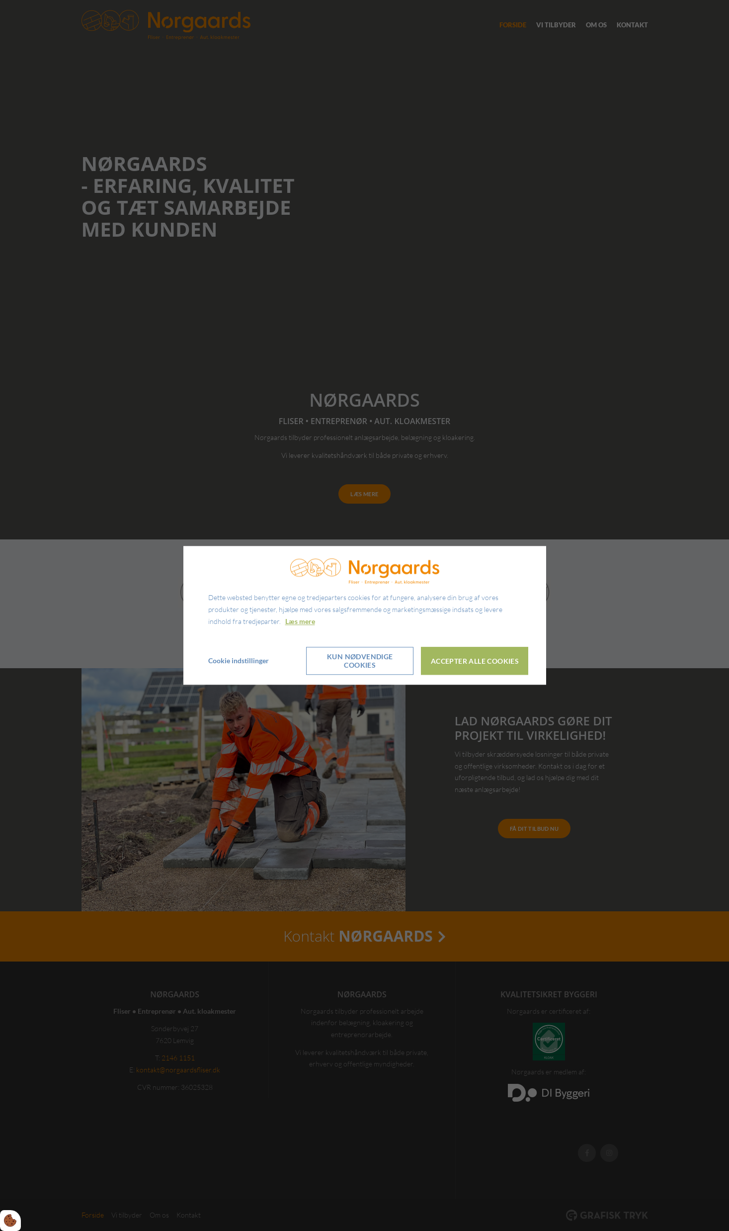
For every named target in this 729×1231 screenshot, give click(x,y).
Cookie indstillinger (238, 661)
